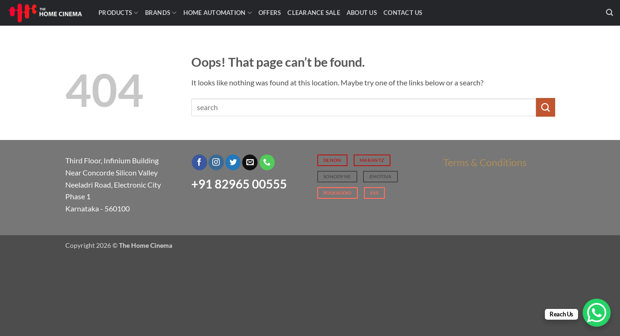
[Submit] (545, 107)
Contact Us (403, 12)
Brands (161, 12)
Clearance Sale (313, 12)
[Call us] (267, 162)
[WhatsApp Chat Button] (597, 313)
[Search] (609, 12)
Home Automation (217, 12)
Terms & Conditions (485, 162)
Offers (269, 12)
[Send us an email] (250, 162)
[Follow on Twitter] (233, 162)
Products (118, 12)
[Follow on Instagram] (216, 162)
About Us (362, 12)
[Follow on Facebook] (199, 162)
